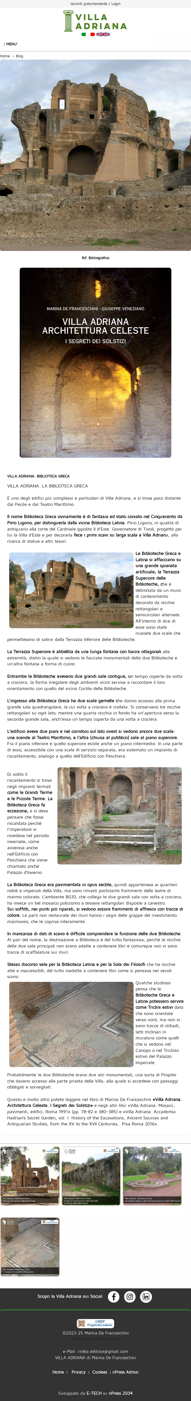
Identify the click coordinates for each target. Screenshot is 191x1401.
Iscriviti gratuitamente (89, 3)
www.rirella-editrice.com (95, 1338)
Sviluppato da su (95, 1393)
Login (116, 3)
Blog (21, 56)
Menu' (11, 44)
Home (5, 56)
